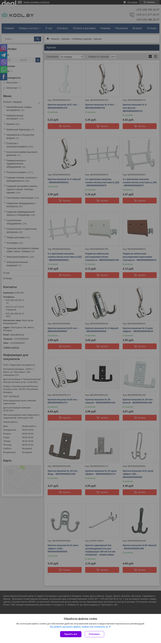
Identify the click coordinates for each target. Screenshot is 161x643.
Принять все (70, 634)
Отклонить (94, 634)
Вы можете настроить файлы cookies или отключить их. (79, 626)
